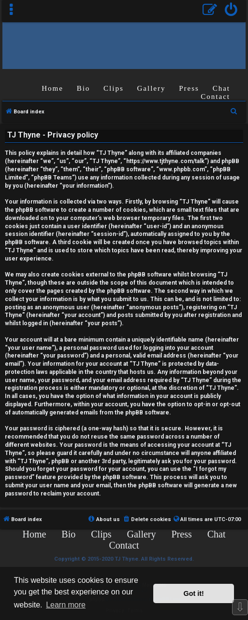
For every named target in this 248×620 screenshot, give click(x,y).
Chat (221, 88)
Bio (83, 88)
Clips (113, 88)
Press (189, 88)
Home (52, 88)
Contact (215, 96)
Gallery (151, 88)
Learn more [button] (66, 605)
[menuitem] (231, 10)
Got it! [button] (194, 593)
